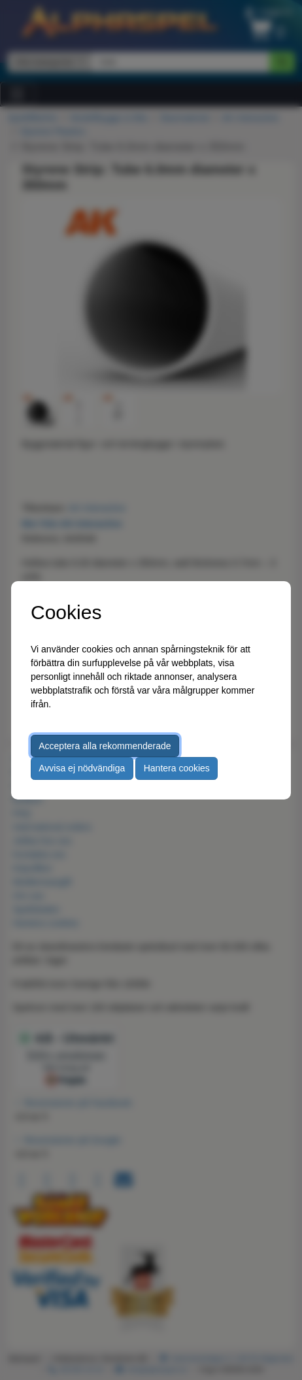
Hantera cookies (177, 768)
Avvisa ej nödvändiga (82, 768)
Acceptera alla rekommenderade (105, 746)
